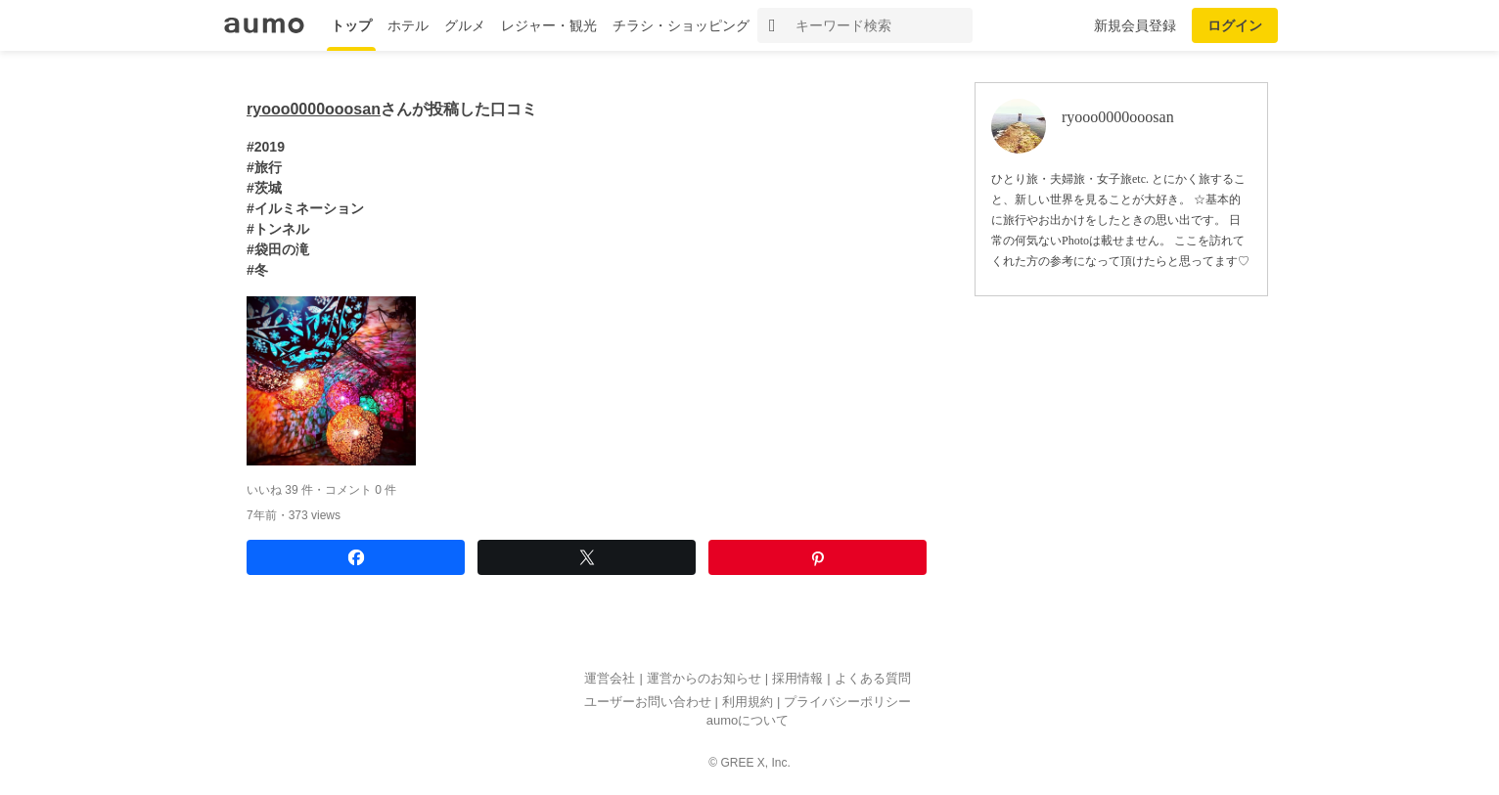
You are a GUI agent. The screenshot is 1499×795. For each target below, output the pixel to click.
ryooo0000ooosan (314, 109)
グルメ (464, 25)
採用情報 (797, 679)
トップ (351, 25)
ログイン (1234, 25)
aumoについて (748, 721)
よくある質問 (873, 679)
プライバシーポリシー (847, 701)
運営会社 (609, 679)
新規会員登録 (1135, 25)
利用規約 (747, 701)
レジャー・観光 (549, 25)
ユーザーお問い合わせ (647, 701)
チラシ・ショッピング (681, 25)
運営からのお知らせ (704, 679)
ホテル (408, 25)
